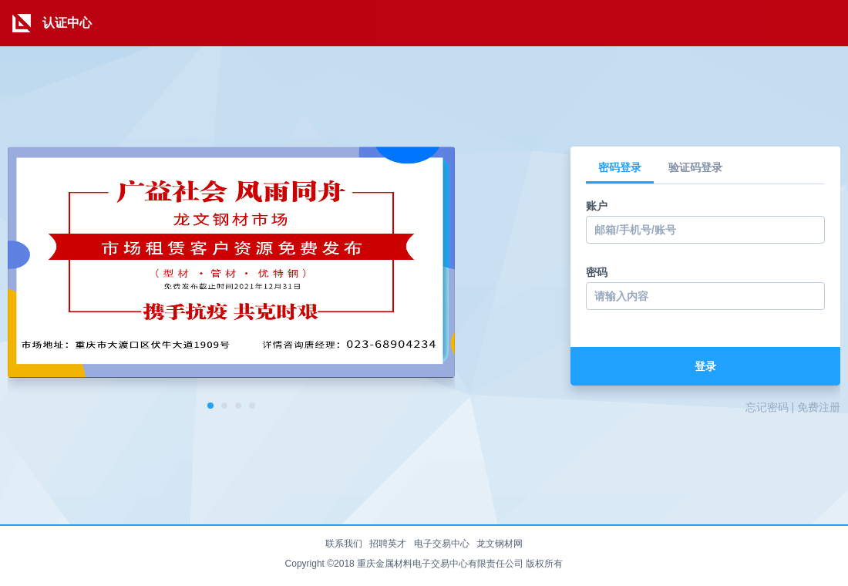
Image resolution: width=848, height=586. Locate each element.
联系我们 (343, 543)
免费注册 (818, 407)
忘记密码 (767, 407)
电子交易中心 (441, 543)
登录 (705, 366)
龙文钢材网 (499, 543)
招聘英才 (387, 543)
